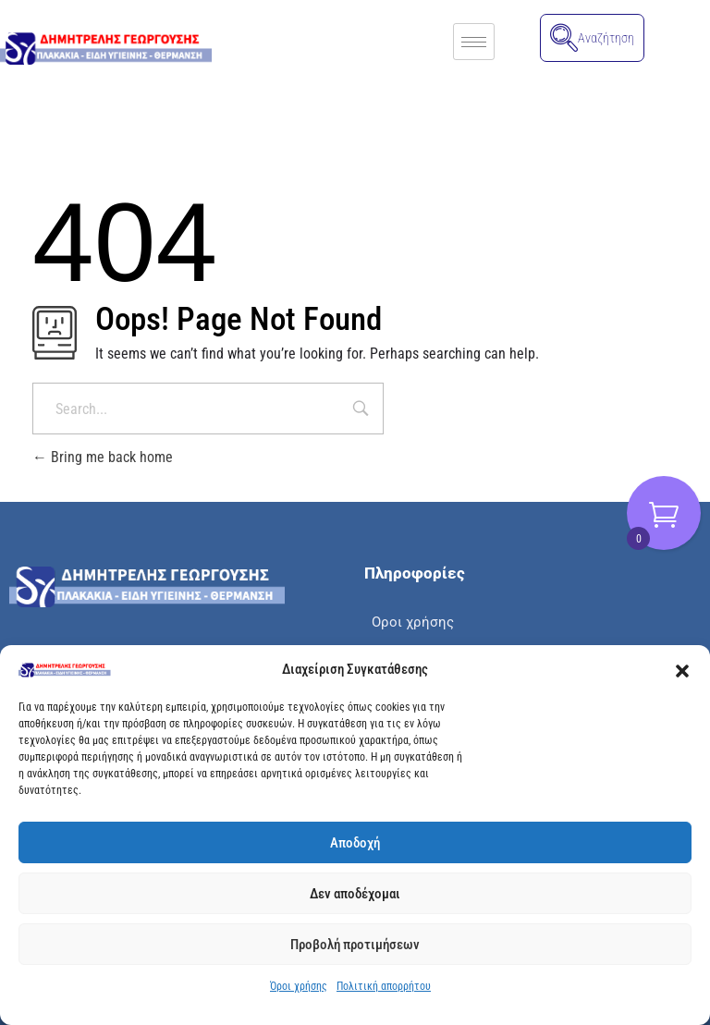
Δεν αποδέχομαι (355, 893)
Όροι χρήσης (298, 986)
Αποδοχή (355, 843)
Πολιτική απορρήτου (384, 986)
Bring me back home (102, 457)
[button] (682, 670)
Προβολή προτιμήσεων (355, 944)
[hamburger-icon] (474, 41)
